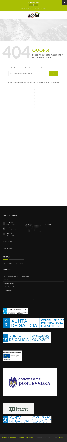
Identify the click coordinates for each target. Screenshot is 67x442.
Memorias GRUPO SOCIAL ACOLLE (13, 264)
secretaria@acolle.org (13, 229)
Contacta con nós (8, 251)
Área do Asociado (8, 248)
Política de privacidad (9, 287)
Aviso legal (6, 279)
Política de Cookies (9, 283)
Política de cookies (40, 439)
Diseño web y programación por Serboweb (46, 437)
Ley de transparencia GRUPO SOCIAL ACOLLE (16, 276)
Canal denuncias (8, 290)
